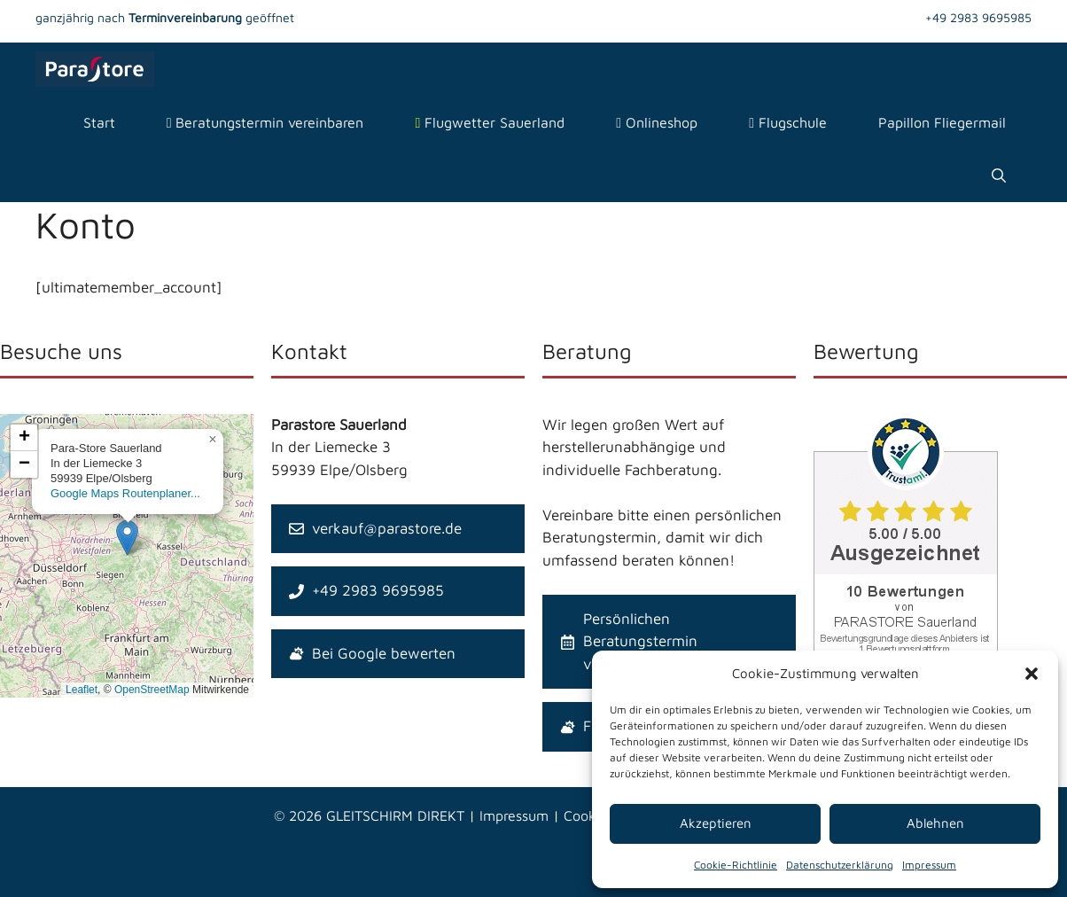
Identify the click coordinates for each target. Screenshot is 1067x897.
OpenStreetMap (152, 689)
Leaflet (81, 689)
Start (99, 122)
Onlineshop (656, 122)
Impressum (929, 864)
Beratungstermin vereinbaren (265, 122)
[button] (1031, 673)
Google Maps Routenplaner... (125, 493)
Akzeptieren (716, 823)
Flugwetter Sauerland (490, 122)
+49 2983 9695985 (978, 17)
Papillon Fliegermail (942, 122)
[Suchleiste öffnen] (999, 175)
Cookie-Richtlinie (735, 864)
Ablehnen (935, 823)
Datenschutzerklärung (839, 864)
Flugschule (788, 122)
